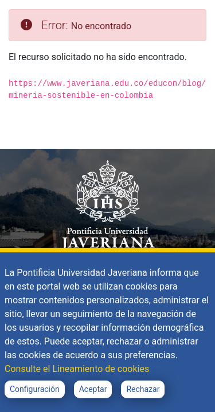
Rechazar (142, 389)
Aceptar (93, 389)
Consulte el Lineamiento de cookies (77, 368)
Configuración (35, 389)
